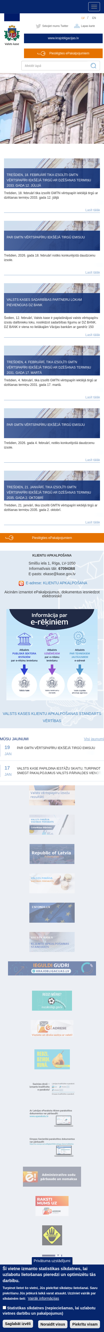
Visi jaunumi (94, 739)
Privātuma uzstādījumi (52, 1265)
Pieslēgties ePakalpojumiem (69, 53)
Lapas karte (88, 26)
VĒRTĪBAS (52, 721)
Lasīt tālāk (92, 210)
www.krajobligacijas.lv (63, 38)
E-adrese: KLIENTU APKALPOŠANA (56, 583)
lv (83, 18)
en (94, 18)
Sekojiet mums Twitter (55, 26)
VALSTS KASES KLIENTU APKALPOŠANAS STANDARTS (52, 713)
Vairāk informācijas (43, 1303)
